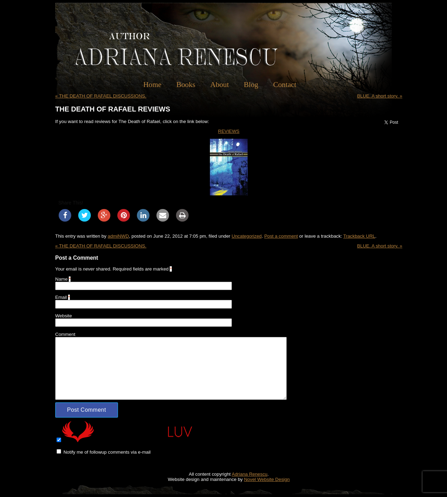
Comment (65, 334)
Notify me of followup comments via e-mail (107, 452)
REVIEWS (228, 131)
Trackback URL (359, 236)
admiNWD (118, 236)
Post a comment (281, 236)
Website (63, 315)
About (219, 84)
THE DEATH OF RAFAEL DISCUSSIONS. (100, 96)
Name (61, 279)
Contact (284, 84)
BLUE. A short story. (379, 96)
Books (186, 84)
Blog (251, 84)
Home (152, 84)
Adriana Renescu (250, 474)
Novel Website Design (267, 479)
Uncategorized (247, 236)
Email (61, 297)
